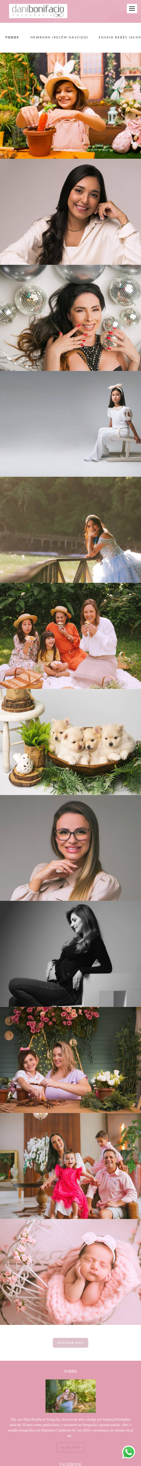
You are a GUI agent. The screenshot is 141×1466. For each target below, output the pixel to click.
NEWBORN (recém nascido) (59, 37)
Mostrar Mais (70, 1343)
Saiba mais (70, 1447)
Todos (12, 37)
